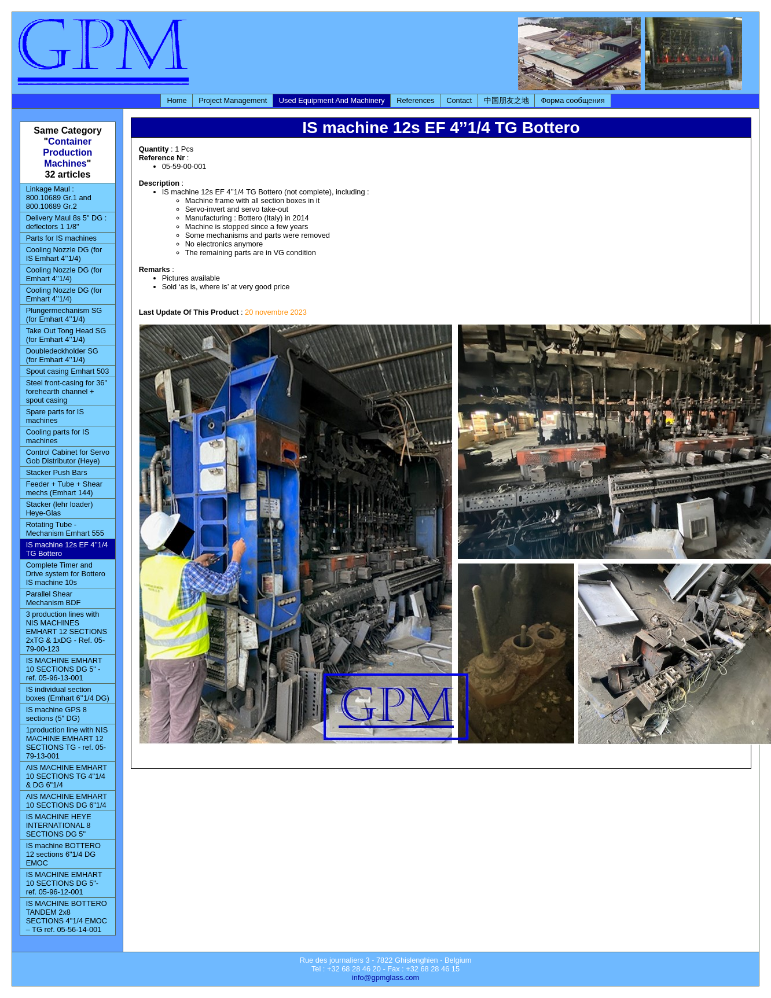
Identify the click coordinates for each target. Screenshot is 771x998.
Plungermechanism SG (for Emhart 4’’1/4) (64, 314)
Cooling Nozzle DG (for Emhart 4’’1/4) (64, 274)
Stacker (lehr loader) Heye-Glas (59, 508)
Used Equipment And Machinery (332, 100)
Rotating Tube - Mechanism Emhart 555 (65, 528)
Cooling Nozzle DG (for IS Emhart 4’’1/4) (64, 254)
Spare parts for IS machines (55, 416)
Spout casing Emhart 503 (67, 371)
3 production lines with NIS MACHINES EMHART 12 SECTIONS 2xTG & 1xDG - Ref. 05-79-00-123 (66, 631)
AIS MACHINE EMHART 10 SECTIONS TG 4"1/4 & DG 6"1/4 (67, 776)
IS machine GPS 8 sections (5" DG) (56, 714)
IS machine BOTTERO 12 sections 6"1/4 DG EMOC (63, 854)
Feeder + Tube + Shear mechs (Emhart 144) (64, 488)
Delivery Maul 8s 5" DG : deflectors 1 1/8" (66, 222)
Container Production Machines (67, 152)
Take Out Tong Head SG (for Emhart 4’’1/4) (66, 335)
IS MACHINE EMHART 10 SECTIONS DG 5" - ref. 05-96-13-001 (64, 669)
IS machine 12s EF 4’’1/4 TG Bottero (67, 549)
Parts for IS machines (61, 238)
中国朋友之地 (506, 100)
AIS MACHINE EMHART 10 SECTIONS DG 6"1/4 (67, 800)
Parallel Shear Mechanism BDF (53, 598)
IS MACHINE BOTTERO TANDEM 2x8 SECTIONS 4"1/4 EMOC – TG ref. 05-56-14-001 (66, 916)
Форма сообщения (572, 100)
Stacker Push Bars (56, 472)
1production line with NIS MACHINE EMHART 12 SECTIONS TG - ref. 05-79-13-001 (67, 743)
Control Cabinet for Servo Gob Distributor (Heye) (67, 456)
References (415, 100)
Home (176, 100)
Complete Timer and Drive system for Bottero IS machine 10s (65, 574)
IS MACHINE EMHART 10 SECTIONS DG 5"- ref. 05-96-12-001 (64, 883)
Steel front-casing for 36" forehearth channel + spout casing (66, 391)
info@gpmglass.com (385, 977)
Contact (459, 100)
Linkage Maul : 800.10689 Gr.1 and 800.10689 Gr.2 (58, 198)
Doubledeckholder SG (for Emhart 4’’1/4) (62, 355)
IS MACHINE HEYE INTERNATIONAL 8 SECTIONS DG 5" (58, 825)
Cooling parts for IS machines (58, 436)
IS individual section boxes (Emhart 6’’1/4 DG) (67, 693)
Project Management (233, 100)
